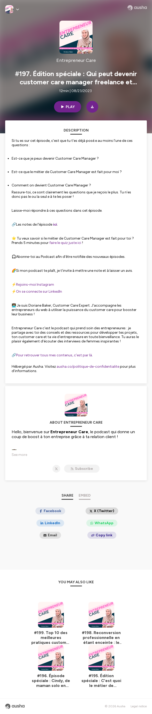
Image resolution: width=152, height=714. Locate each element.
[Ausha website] (137, 7)
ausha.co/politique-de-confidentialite (88, 366)
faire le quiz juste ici (65, 243)
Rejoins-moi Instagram (35, 284)
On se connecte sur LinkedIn (39, 291)
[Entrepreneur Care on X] (56, 469)
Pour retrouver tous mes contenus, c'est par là (54, 355)
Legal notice (139, 706)
